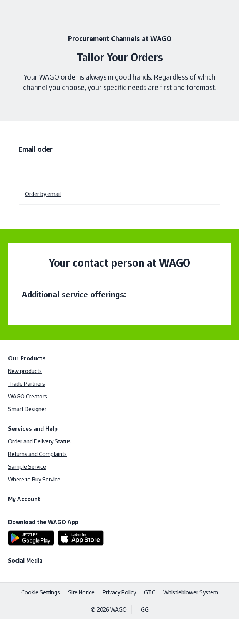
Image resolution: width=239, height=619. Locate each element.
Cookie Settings (40, 592)
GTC (149, 592)
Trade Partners (26, 383)
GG (145, 609)
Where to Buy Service (34, 479)
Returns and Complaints (37, 454)
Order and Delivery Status (39, 441)
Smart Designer (27, 409)
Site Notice (81, 592)
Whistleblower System (190, 592)
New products (25, 371)
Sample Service (27, 466)
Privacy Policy (119, 592)
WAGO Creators (27, 396)
